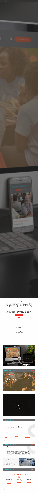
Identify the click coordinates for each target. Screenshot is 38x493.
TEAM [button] (15, 1)
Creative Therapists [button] (27, 1)
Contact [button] (33, 1)
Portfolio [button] (19, 1)
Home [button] (12, 1)
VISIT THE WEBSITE (19, 314)
